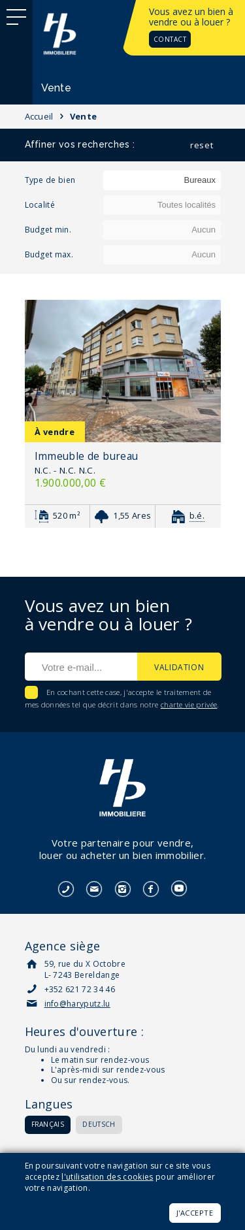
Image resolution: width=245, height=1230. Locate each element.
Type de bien (50, 180)
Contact (170, 39)
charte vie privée (189, 704)
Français (48, 1124)
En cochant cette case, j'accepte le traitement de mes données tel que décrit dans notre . (122, 698)
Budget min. (48, 229)
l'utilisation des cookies (107, 1176)
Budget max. (49, 254)
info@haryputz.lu (77, 1003)
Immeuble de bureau (87, 456)
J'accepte (195, 1213)
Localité (40, 204)
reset (201, 145)
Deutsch (98, 1124)
